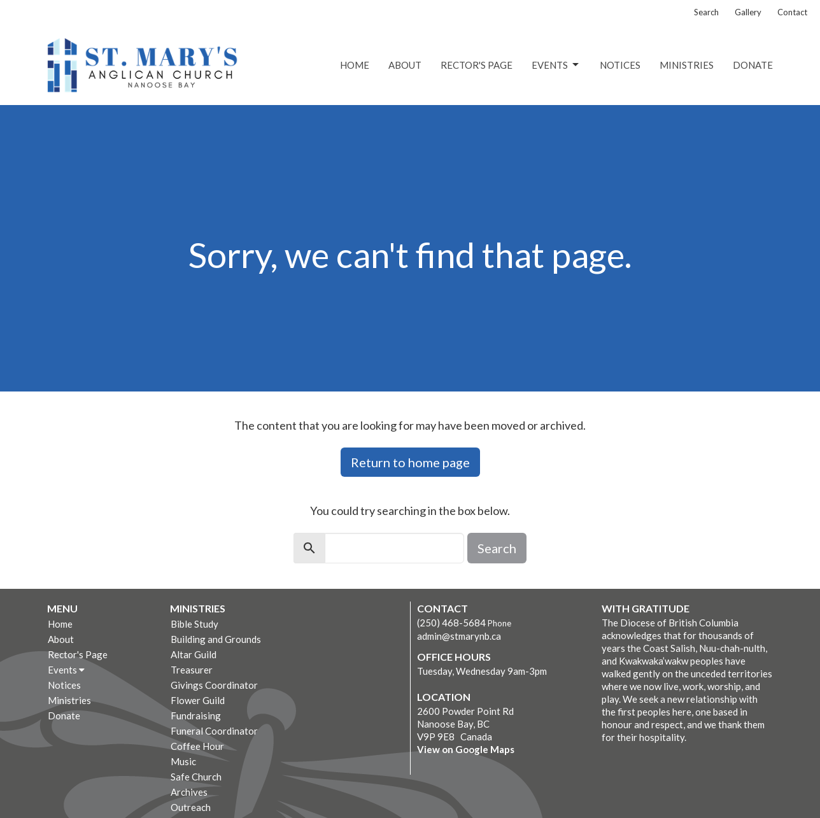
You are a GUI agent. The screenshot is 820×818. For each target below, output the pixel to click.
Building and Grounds (216, 639)
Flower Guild (198, 700)
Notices (620, 65)
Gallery (748, 12)
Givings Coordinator (214, 685)
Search (706, 12)
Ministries (687, 65)
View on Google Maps (465, 749)
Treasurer (192, 669)
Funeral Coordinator (214, 731)
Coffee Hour (197, 746)
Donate (753, 65)
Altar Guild (193, 654)
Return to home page (410, 462)
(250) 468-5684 (451, 622)
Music (183, 761)
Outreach (191, 807)
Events (556, 65)
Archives (189, 792)
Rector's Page (476, 65)
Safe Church (196, 776)
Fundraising (196, 715)
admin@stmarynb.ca (459, 636)
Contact (792, 12)
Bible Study (194, 624)
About (404, 65)
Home (354, 65)
